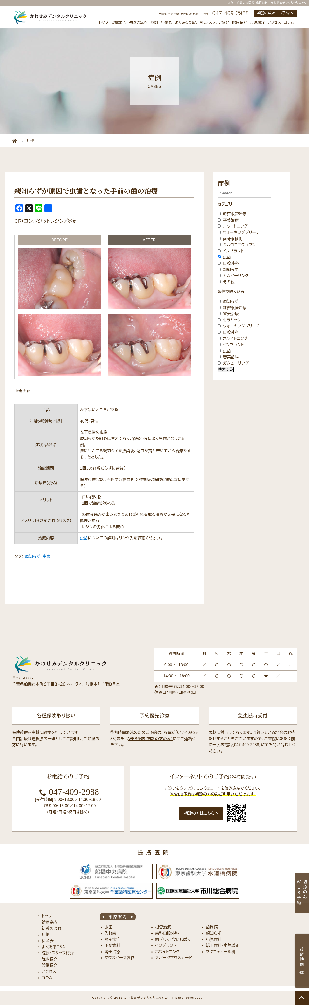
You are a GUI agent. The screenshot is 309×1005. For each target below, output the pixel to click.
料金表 (166, 22)
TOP (302, 998)
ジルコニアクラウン (237, 245)
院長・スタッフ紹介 (214, 22)
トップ (104, 22)
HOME (14, 140)
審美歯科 (228, 357)
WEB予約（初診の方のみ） (150, 739)
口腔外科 (228, 263)
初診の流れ (138, 22)
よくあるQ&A (186, 22)
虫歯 (84, 538)
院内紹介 (239, 22)
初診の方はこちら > (201, 813)
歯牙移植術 (230, 238)
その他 (226, 282)
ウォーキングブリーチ (239, 232)
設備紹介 (257, 22)
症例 (154, 22)
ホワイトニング (233, 226)
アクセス (274, 22)
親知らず (33, 556)
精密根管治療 (232, 214)
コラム (289, 22)
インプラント (231, 251)
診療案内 (119, 22)
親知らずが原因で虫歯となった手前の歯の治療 (86, 191)
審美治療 (228, 220)
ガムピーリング (233, 276)
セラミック (229, 320)
